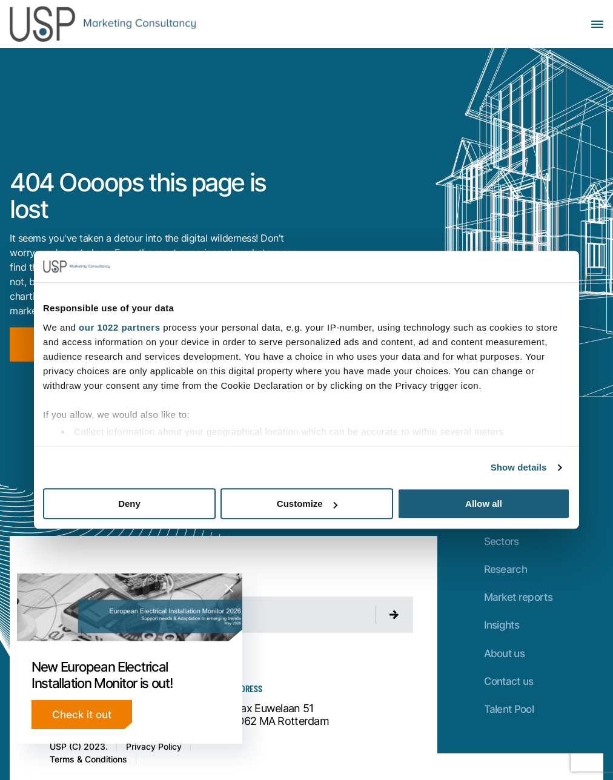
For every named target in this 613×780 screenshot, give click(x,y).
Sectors (501, 541)
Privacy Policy (154, 746)
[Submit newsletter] (394, 615)
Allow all (483, 504)
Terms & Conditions (88, 759)
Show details (519, 467)
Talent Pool (509, 708)
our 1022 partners (119, 327)
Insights (501, 624)
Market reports (518, 596)
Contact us (509, 681)
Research (505, 569)
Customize (307, 504)
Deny (129, 504)
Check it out (81, 714)
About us (504, 653)
